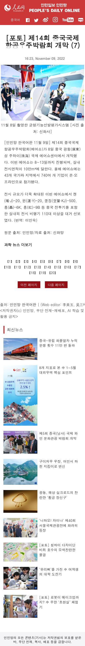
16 (67, 267)
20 (52, 272)
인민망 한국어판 (23, 304)
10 (7, 267)
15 (57, 267)
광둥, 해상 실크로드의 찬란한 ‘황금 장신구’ (58, 495)
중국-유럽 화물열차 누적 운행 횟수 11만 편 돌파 (58, 343)
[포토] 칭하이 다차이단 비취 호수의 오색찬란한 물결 (57, 550)
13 (37, 267)
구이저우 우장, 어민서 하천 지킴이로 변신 (58, 464)
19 (42, 272)
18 (32, 272)
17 (77, 267)
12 (27, 267)
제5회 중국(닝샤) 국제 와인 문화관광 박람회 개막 (58, 436)
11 (17, 267)
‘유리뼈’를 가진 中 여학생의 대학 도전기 (59, 572)
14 (47, 267)
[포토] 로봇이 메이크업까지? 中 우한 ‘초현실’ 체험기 (59, 602)
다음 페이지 (56, 284)
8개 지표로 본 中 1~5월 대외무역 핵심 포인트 (57, 370)
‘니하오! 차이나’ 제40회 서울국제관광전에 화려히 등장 (58, 525)
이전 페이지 (28, 284)
